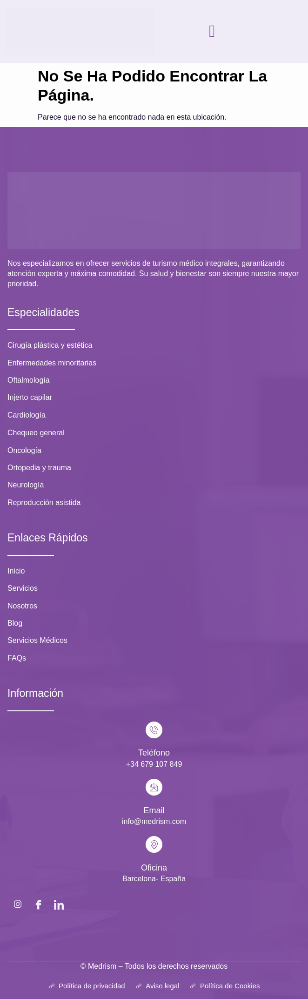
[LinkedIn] (59, 904)
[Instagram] (18, 904)
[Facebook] (38, 904)
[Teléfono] (154, 730)
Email (153, 810)
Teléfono (154, 752)
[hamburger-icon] (212, 31)
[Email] (154, 787)
